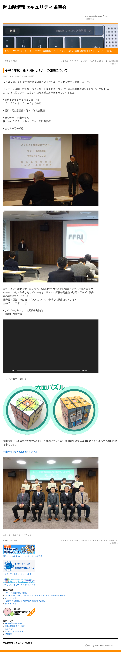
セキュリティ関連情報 (14, 631)
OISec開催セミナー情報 (15, 626)
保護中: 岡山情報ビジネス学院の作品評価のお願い (25, 601)
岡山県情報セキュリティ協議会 (35, 7)
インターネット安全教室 (40, 51)
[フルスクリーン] (94, 370)
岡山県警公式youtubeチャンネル (20, 451)
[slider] (48, 370)
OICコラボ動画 (10, 61)
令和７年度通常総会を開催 (16, 593)
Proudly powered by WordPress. (101, 646)
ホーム (7, 51)
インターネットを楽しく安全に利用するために (74, 51)
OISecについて (19, 51)
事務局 (31, 76)
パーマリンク (26, 535)
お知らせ (16, 535)
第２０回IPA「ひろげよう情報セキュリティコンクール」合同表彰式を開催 (35, 595)
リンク (100, 51)
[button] (51, 346)
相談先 (109, 51)
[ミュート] (89, 370)
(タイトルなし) (11, 598)
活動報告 (9, 634)
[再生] (6, 370)
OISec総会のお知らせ (14, 623)
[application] (50, 346)
